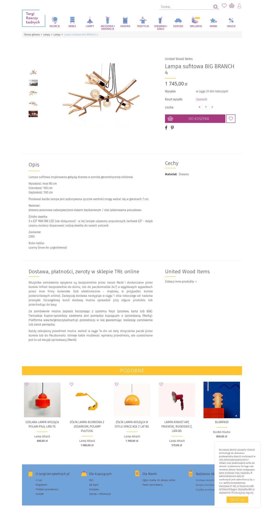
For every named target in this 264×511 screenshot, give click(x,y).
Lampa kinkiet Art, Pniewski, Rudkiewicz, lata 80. (176, 422)
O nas (39, 476)
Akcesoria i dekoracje (108, 27)
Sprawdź (201, 97)
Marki (213, 26)
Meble (72, 26)
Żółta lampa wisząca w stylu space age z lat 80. (132, 420)
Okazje (231, 26)
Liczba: (169, 105)
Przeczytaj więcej (242, 492)
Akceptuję (237, 499)
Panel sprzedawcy (152, 480)
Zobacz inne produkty (181, 277)
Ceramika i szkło (160, 27)
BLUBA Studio (221, 427)
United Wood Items (179, 57)
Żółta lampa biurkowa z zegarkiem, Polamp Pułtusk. (87, 422)
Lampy (90, 26)
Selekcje (55, 26)
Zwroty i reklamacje (100, 489)
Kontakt (40, 489)
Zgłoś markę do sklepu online (158, 476)
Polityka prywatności (47, 485)
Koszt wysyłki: (174, 97)
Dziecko (178, 26)
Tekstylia (143, 26)
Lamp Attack (42, 432)
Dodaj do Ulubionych (230, 116)
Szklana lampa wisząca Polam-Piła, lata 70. (42, 420)
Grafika (125, 26)
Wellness (196, 26)
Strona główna (32, 34)
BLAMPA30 (222, 418)
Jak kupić (94, 480)
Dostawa (94, 485)
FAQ (91, 476)
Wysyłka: (170, 89)
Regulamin (41, 480)
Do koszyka (199, 116)
